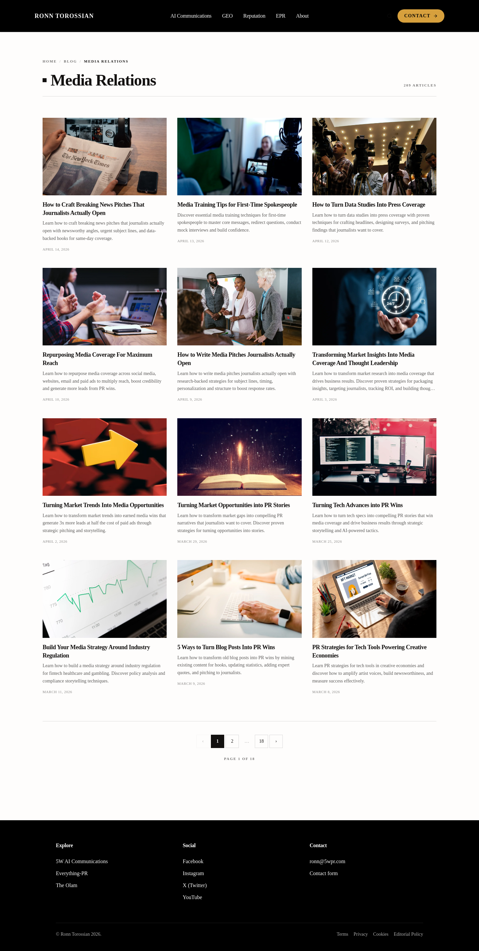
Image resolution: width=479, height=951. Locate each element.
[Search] (389, 16)
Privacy (361, 934)
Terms (342, 934)
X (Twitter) (195, 885)
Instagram (193, 873)
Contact (421, 15)
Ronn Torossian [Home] (64, 16)
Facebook (193, 861)
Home (50, 61)
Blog (70, 61)
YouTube (192, 897)
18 (261, 741)
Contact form (324, 873)
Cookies (381, 934)
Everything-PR (72, 873)
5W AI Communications (82, 861)
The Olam (66, 885)
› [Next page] (276, 741)
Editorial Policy (408, 934)
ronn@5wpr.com (328, 861)
